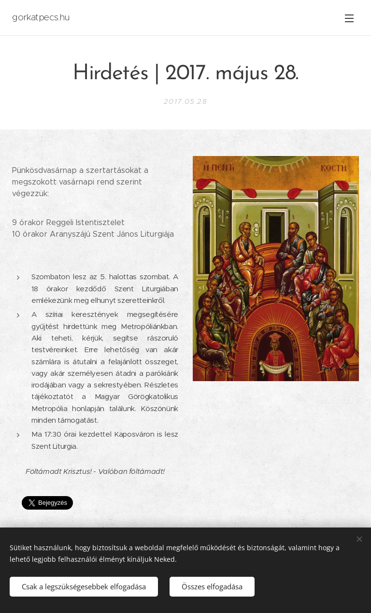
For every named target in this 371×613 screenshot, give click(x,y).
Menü (349, 18)
